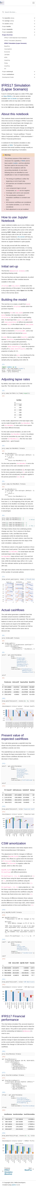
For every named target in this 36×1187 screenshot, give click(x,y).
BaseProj (7, 46)
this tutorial (21, 237)
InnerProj (7, 66)
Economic (7, 52)
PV (5, 68)
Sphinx (14, 1185)
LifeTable (7, 54)
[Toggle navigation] (33, 3)
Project (6, 26)
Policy (6, 63)
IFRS (5, 57)
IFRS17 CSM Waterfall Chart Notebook (15, 37)
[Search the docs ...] (18, 12)
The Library (8, 18)
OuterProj (7, 60)
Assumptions (8, 49)
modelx (15, 163)
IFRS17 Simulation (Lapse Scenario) (15, 43)
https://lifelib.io (8, 96)
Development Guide (8, 77)
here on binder (12, 98)
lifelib (11, 145)
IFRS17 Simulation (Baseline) (12, 40)
